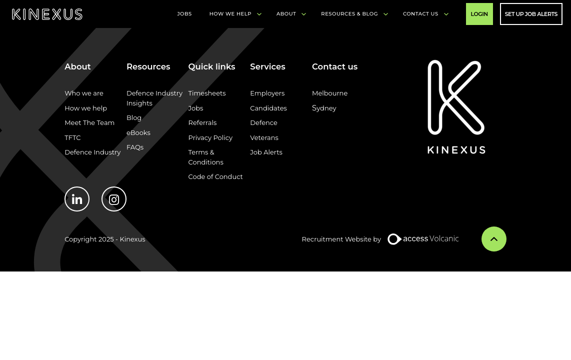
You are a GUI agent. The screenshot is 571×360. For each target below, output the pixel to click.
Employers (267, 93)
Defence (264, 122)
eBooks (138, 132)
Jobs (184, 13)
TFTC (72, 138)
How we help (85, 108)
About (286, 13)
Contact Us (420, 13)
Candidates (268, 108)
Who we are (84, 93)
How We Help (231, 13)
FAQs (135, 147)
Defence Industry (92, 152)
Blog (134, 118)
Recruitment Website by (341, 239)
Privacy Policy (210, 138)
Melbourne (330, 93)
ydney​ (326, 108)
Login (479, 14)
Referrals (202, 122)
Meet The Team (89, 122)
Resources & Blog (349, 13)
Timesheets (207, 93)
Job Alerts (266, 152)
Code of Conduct (215, 176)
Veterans (264, 138)
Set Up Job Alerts (531, 14)
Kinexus (47, 14)
